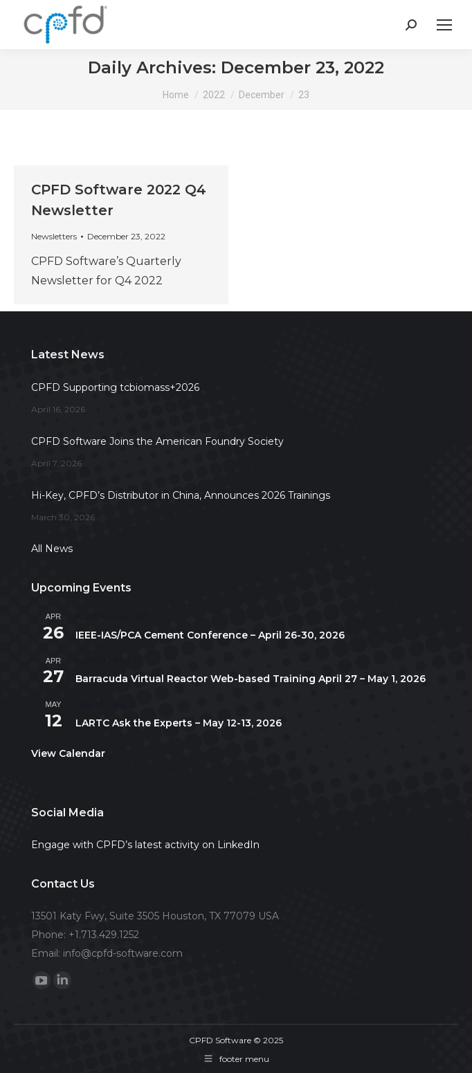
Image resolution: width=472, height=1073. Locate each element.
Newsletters (54, 236)
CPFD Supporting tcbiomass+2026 (115, 387)
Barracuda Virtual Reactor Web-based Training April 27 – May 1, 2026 (250, 678)
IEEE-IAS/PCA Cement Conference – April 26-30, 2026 (210, 635)
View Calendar (68, 753)
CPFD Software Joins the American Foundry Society (157, 441)
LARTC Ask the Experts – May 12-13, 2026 (178, 723)
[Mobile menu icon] (444, 25)
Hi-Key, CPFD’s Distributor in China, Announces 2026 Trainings (180, 495)
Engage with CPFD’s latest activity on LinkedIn (145, 844)
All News (52, 548)
